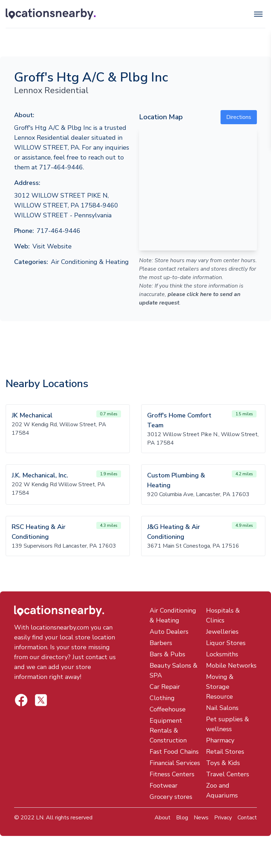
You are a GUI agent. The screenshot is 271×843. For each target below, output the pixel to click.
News (201, 817)
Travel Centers (227, 774)
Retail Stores (225, 751)
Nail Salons (222, 708)
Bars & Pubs (167, 654)
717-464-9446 (58, 231)
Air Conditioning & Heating (90, 262)
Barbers (161, 643)
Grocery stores (171, 797)
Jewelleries (222, 631)
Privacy (223, 817)
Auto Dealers (169, 631)
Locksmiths (222, 654)
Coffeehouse (168, 709)
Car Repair (165, 686)
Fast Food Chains (174, 751)
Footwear (163, 785)
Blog (182, 817)
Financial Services (175, 763)
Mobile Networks (231, 665)
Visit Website (52, 246)
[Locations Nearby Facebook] (41, 700)
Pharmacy (220, 740)
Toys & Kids (223, 763)
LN (39, 817)
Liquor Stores (226, 643)
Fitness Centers (172, 774)
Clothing (162, 698)
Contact (247, 817)
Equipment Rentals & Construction (168, 730)
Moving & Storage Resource (220, 687)
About (162, 817)
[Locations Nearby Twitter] (21, 700)
